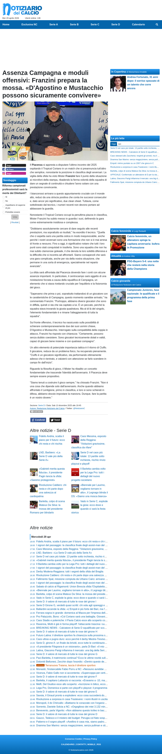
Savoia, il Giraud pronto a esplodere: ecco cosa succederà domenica (74, 695)
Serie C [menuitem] (95, 24)
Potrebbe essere (12, 212)
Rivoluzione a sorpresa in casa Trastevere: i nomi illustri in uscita (72, 699)
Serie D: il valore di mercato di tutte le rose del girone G (67, 654)
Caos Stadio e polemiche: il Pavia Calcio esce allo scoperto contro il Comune (78, 620)
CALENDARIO (67, 744)
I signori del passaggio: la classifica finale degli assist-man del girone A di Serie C (81, 582)
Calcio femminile (121, 231)
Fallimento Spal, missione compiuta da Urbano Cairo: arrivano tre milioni (76, 579)
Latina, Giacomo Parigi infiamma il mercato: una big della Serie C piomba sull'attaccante (85, 650)
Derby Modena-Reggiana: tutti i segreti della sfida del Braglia (69, 571)
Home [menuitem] (5, 24)
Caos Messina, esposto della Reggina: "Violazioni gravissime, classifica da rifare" (81, 549)
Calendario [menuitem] (138, 24)
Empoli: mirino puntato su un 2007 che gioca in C (132, 163)
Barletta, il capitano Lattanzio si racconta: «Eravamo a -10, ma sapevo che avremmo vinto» (86, 680)
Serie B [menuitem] (74, 24)
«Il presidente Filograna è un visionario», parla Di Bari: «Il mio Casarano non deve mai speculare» (90, 646)
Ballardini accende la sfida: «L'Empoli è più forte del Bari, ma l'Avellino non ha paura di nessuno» (89, 609)
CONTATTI (81, 744)
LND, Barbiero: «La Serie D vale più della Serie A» (50, 456)
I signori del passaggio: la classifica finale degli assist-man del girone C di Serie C (81, 545)
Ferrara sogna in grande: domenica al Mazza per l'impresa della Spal (74, 612)
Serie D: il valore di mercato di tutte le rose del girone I (66, 601)
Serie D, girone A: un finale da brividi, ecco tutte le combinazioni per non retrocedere (82, 643)
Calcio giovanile (120, 281)
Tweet (55, 420)
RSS (99, 744)
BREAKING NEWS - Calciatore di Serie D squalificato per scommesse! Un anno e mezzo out (87, 628)
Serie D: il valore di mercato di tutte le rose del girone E (66, 691)
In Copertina (118, 71)
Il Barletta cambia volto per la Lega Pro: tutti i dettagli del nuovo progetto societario (81, 564)
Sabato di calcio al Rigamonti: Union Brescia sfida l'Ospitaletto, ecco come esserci (81, 586)
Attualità (116, 256)
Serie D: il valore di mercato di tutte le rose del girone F (66, 676)
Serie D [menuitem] (115, 24)
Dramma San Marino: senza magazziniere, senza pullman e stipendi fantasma (79, 725)
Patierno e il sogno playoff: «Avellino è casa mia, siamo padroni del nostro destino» (82, 721)
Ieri (119, 144)
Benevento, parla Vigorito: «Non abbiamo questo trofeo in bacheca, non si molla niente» (84, 710)
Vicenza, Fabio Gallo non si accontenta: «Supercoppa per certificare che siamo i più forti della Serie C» (93, 673)
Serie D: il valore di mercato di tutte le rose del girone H (66, 631)
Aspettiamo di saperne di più (15, 206)
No (6, 201)
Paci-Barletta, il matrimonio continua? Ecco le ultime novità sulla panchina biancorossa (84, 658)
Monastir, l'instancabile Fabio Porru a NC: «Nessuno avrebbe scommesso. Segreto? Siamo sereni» (91, 669)
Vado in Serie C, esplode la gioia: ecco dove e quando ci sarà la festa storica (78, 597)
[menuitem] (157, 24)
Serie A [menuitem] (53, 24)
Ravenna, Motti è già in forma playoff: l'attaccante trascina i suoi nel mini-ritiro (79, 624)
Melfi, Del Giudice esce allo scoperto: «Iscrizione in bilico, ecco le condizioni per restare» (85, 684)
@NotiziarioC (79, 408)
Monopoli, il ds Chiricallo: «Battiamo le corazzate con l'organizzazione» (75, 703)
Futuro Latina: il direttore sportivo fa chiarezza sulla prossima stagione (75, 635)
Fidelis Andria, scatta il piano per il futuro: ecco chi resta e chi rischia (52, 440)
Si (6, 197)
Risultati (15, 222)
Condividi (38, 420)
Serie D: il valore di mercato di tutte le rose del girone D (66, 714)
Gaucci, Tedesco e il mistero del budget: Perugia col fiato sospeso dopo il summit (81, 718)
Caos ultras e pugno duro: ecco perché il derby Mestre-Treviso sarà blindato (78, 639)
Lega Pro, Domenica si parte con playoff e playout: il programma (71, 688)
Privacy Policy (90, 739)
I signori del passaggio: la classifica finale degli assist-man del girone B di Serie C (81, 567)
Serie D (41, 405)
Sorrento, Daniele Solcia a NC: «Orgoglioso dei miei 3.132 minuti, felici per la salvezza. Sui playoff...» (92, 706)
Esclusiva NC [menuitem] (29, 24)
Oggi (114, 144)
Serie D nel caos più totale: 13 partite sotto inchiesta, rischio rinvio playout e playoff (82, 556)
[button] (15, 217)
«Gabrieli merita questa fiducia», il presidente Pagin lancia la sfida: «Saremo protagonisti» (86, 560)
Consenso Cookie (73, 739)
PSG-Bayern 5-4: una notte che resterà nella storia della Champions (143, 265)
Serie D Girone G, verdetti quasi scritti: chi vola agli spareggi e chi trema (76, 605)
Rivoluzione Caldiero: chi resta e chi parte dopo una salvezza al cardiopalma (78, 575)
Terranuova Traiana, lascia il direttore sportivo (66, 665)
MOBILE (91, 744)
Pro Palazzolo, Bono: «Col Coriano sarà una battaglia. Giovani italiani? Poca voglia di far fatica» (89, 616)
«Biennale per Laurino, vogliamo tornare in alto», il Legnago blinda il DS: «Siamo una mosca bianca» (92, 590)
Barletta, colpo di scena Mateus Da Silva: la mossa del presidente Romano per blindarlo (84, 594)
